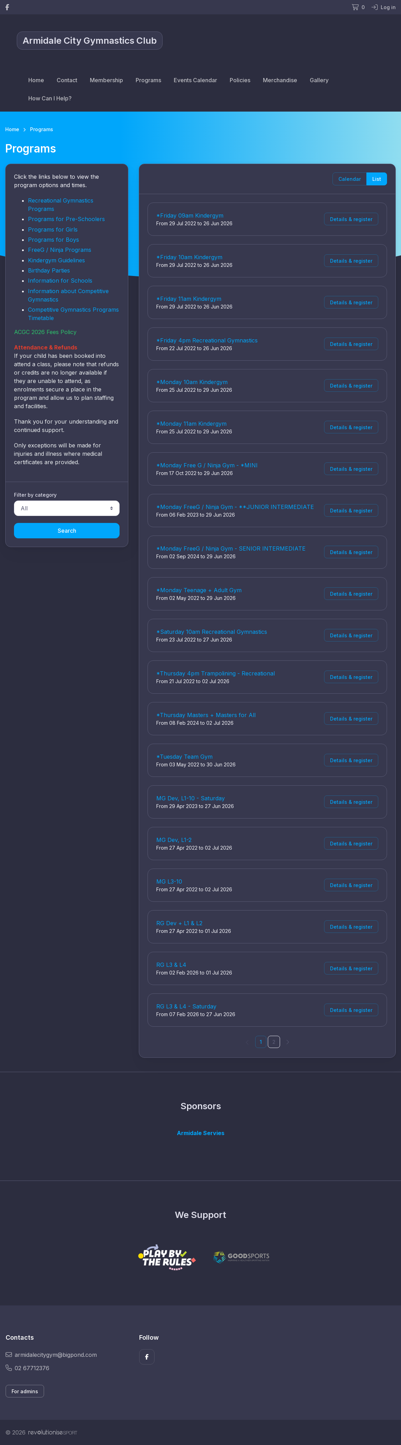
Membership (106, 80)
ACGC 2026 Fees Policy (45, 331)
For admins (25, 1391)
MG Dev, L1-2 (174, 839)
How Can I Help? (50, 98)
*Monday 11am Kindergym (191, 423)
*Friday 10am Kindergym (189, 257)
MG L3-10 (169, 881)
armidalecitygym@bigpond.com (51, 1354)
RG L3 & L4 (171, 964)
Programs (148, 80)
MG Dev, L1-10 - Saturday (190, 798)
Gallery (319, 80)
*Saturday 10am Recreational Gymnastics (211, 631)
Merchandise (280, 80)
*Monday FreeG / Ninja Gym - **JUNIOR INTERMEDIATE (235, 506)
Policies (240, 80)
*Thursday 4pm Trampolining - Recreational (215, 673)
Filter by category (35, 495)
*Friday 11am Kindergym (188, 298)
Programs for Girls (53, 229)
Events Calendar (195, 80)
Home (36, 80)
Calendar (349, 179)
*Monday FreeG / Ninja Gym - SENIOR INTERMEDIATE (231, 548)
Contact (67, 80)
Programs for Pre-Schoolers (66, 218)
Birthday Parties (49, 270)
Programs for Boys (53, 239)
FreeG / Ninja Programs (59, 249)
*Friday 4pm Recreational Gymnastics (207, 340)
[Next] (287, 1042)
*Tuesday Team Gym (184, 756)
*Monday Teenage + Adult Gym (199, 590)
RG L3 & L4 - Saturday (186, 1006)
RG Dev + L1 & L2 (179, 923)
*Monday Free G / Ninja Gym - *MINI (207, 465)
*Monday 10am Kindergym (192, 381)
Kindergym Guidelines (56, 260)
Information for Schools (60, 280)
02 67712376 (27, 1368)
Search (67, 530)
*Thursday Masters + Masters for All (206, 714)
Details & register (351, 219)
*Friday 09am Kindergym (189, 215)
